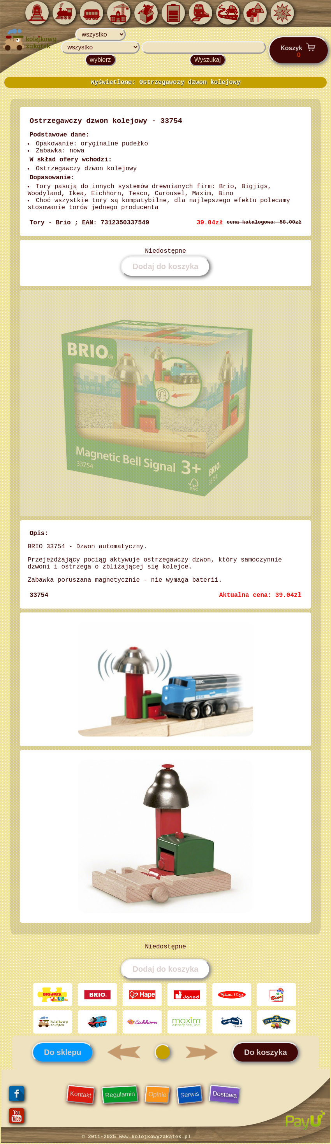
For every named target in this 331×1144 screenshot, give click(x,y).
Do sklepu (62, 1052)
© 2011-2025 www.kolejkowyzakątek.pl (136, 1137)
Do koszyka (265, 1052)
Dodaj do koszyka (166, 266)
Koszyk (298, 50)
